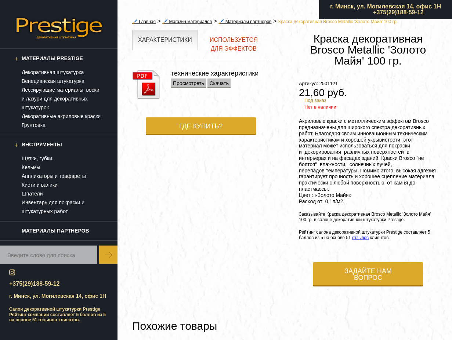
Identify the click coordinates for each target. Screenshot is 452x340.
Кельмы (31, 167)
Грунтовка (34, 125)
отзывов (48, 319)
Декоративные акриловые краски (61, 116)
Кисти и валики (40, 185)
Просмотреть (188, 83)
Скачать (219, 83)
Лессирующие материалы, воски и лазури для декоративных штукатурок (61, 98)
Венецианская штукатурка (53, 81)
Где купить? (201, 126)
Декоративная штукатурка (53, 72)
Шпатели (32, 194)
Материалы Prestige (52, 58)
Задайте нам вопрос (368, 274)
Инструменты (42, 144)
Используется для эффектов (234, 44)
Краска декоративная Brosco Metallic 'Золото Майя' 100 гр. (338, 21)
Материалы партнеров (55, 231)
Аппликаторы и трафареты (54, 176)
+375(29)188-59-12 (398, 12)
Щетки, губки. (38, 158)
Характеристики (165, 40)
